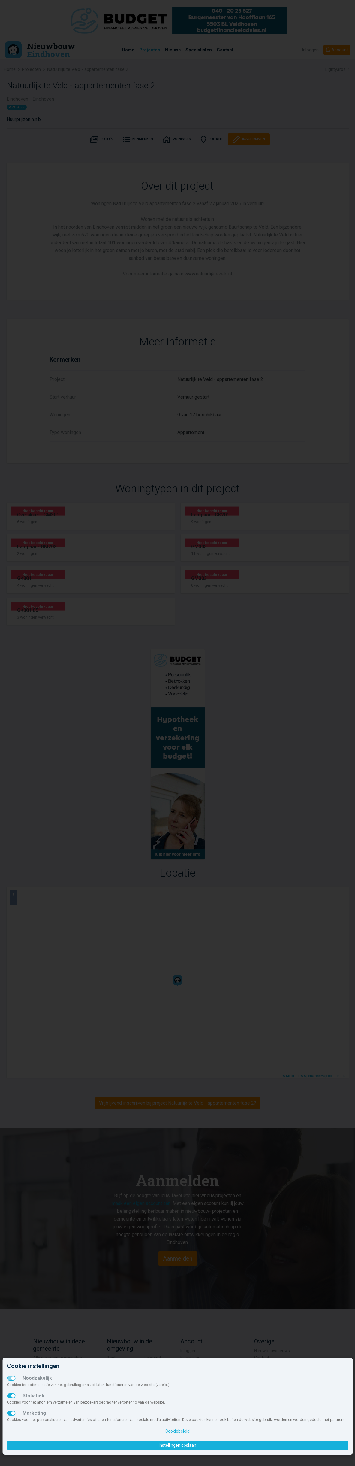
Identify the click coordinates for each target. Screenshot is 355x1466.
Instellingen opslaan (177, 1445)
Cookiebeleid (177, 1431)
